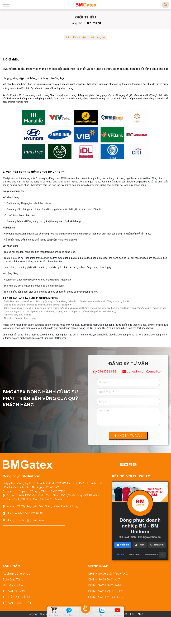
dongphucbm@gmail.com (145, 371)
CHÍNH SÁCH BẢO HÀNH (105, 585)
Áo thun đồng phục (16, 573)
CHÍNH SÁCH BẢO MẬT (104, 579)
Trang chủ (76, 23)
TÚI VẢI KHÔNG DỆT (17, 603)
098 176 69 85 (107, 371)
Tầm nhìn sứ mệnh (76, 37)
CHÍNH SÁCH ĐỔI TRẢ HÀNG (108, 573)
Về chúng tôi (98, 37)
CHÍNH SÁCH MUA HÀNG (105, 597)
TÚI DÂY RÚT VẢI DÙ (17, 597)
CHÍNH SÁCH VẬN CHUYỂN (107, 591)
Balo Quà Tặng (13, 579)
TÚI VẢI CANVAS (14, 591)
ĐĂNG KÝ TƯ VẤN (128, 435)
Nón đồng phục (14, 585)
